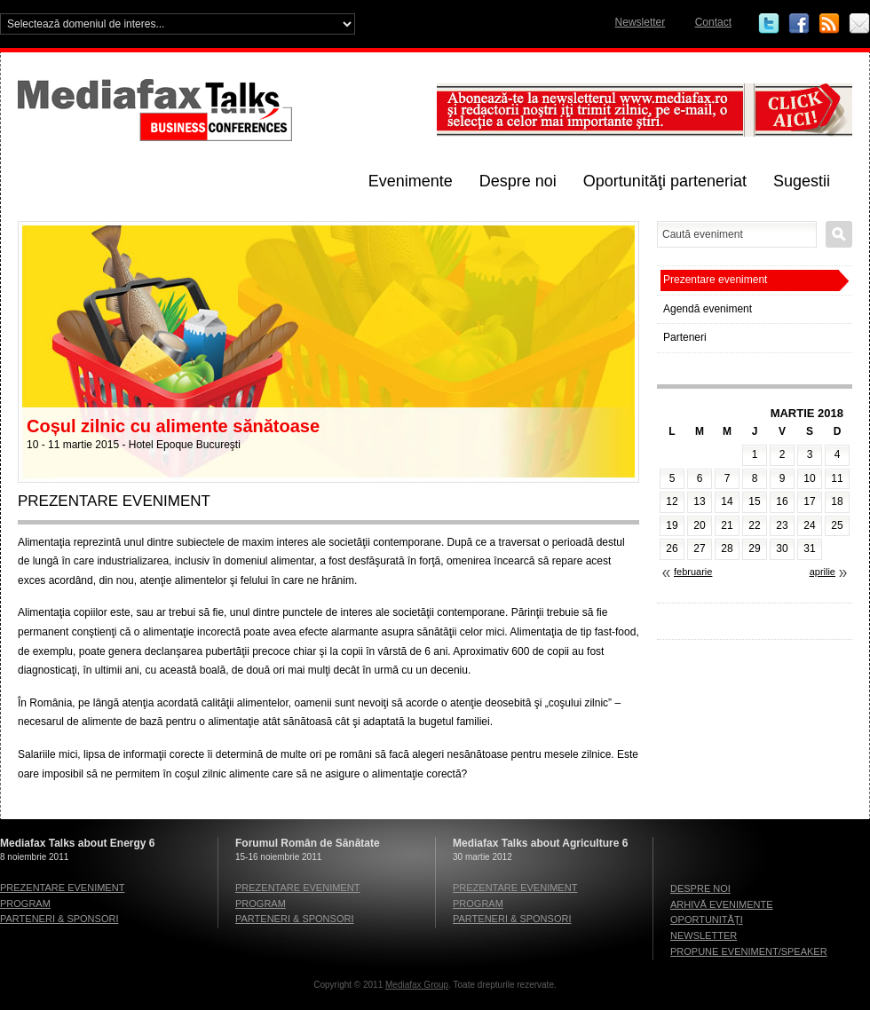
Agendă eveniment (707, 309)
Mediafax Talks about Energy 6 (77, 843)
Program (25, 903)
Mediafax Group (416, 985)
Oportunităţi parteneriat (665, 181)
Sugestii (801, 181)
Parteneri (685, 337)
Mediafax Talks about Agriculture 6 (540, 843)
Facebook (799, 24)
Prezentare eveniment (715, 279)
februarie (693, 571)
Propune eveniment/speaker (748, 951)
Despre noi (518, 181)
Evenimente (410, 181)
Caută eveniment (839, 234)
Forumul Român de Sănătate (307, 843)
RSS (829, 24)
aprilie (822, 571)
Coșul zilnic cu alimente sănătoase (173, 426)
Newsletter (640, 22)
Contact (713, 22)
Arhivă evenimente (721, 904)
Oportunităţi (706, 919)
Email (859, 24)
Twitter (768, 24)
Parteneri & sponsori (59, 918)
